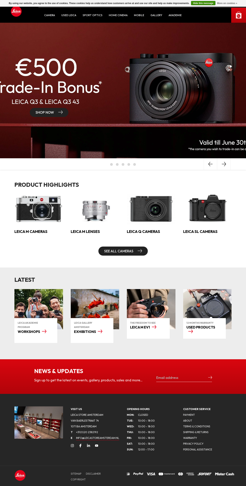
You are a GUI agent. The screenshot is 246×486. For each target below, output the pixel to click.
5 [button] (134, 164)
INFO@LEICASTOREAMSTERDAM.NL (97, 438)
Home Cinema (118, 15)
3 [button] (123, 164)
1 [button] (111, 164)
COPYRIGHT (78, 479)
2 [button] (117, 164)
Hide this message (203, 3)
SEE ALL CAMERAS (119, 251)
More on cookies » (227, 3)
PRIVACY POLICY (193, 443)
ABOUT (187, 420)
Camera (49, 15)
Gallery (156, 15)
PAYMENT (189, 415)
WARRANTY (190, 438)
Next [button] (224, 164)
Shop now (45, 112)
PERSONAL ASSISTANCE (197, 449)
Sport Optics (92, 15)
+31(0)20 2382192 (84, 432)
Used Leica (68, 15)
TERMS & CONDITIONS (196, 426)
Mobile (139, 15)
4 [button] (128, 164)
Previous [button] (210, 164)
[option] (123, 90)
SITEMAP (76, 473)
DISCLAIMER (93, 473)
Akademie (175, 15)
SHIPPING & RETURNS (196, 432)
